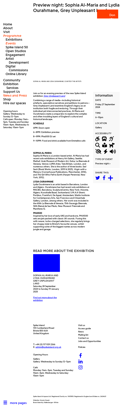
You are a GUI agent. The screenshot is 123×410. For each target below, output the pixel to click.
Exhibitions (14, 39)
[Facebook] (80, 355)
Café (35, 367)
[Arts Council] (41, 388)
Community (11, 80)
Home (7, 24)
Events (11, 43)
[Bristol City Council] (62, 388)
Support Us (11, 92)
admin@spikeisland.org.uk (48, 347)
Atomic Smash (45, 400)
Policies (82, 347)
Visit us (82, 325)
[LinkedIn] (80, 361)
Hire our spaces (14, 103)
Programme (12, 36)
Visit (6, 32)
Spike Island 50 (17, 47)
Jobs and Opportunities (90, 341)
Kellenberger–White (51, 402)
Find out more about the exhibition (45, 299)
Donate (107, 17)
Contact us (84, 338)
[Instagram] (80, 367)
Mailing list (84, 335)
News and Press (15, 95)
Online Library (16, 74)
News (82, 331)
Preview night (102, 163)
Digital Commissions (17, 68)
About (8, 28)
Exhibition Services (10, 86)
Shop (7, 99)
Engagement (15, 55)
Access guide (85, 328)
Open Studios (16, 51)
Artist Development (17, 60)
